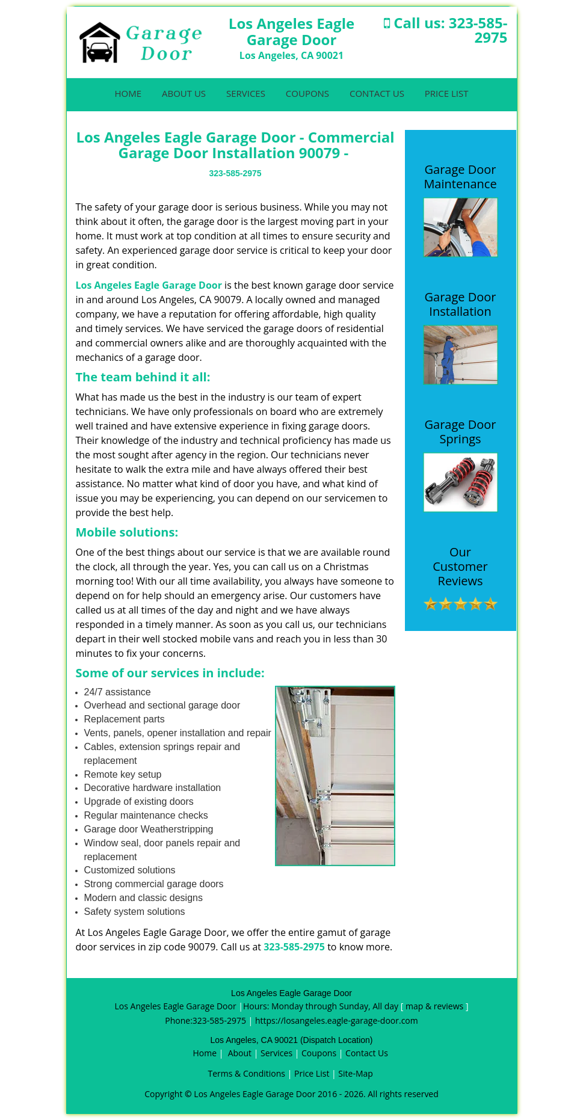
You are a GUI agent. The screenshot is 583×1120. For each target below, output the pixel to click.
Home (128, 93)
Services (245, 93)
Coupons (307, 93)
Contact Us (377, 93)
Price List (447, 93)
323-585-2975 (478, 30)
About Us (184, 93)
